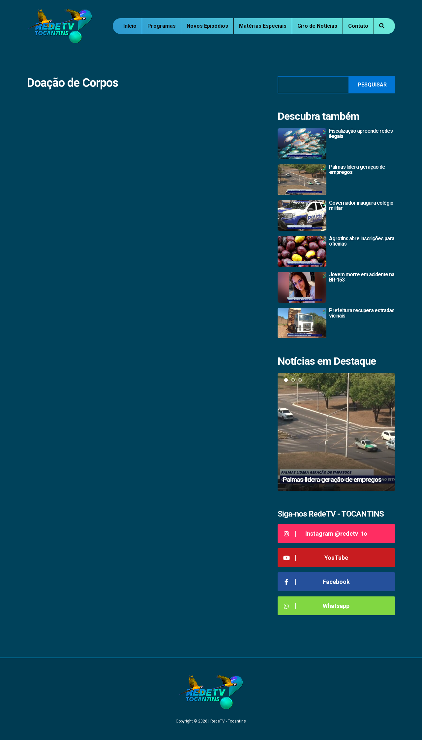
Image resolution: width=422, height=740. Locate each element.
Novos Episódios (207, 26)
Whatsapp (316, 605)
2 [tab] (293, 380)
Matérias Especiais (262, 26)
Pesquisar (372, 85)
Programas (161, 26)
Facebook (316, 581)
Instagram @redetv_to (325, 533)
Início (129, 26)
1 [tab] (286, 380)
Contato (358, 26)
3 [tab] (300, 380)
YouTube (315, 557)
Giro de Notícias (317, 26)
